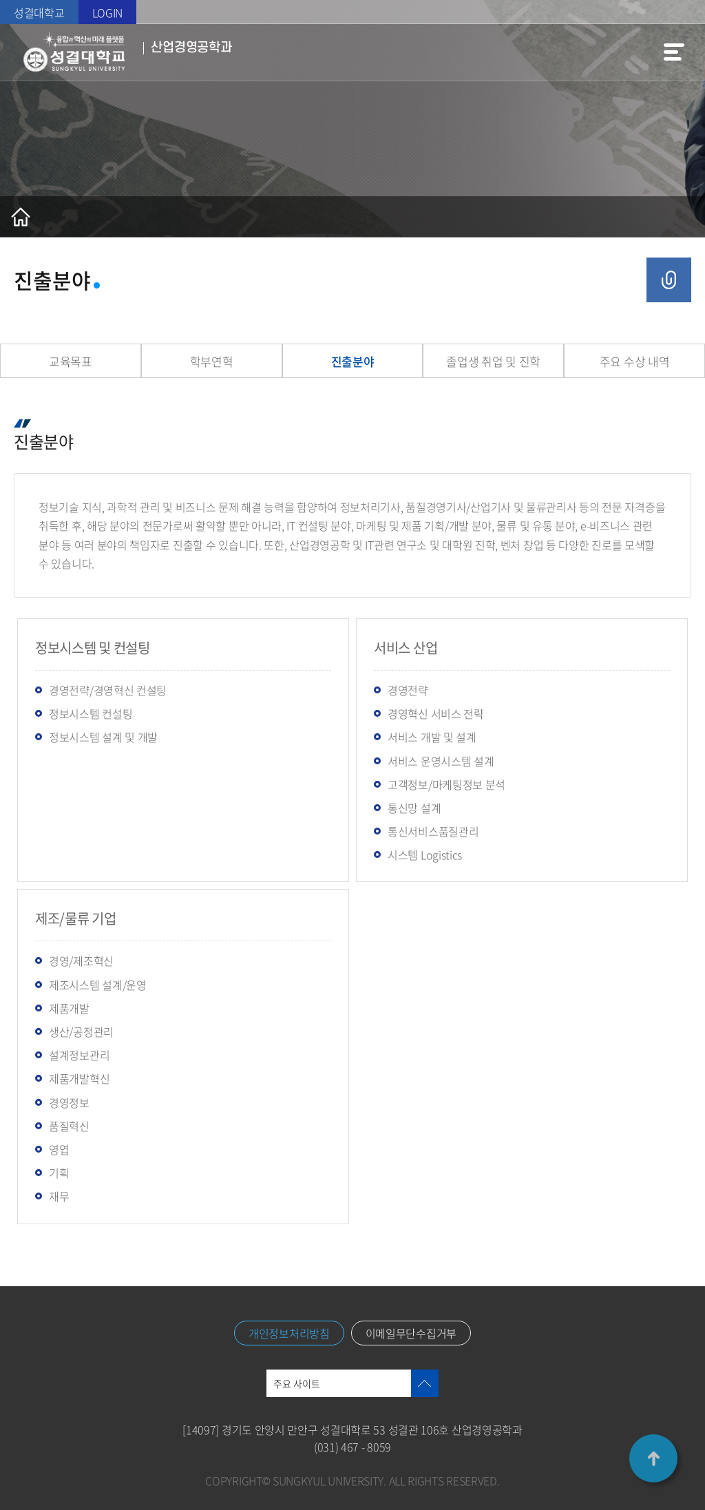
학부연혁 (211, 361)
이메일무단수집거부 (411, 1333)
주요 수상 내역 (635, 361)
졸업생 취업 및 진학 (493, 361)
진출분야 (353, 361)
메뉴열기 (674, 52)
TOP (653, 1458)
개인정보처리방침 (289, 1333)
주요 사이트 (296, 1383)
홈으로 (20, 217)
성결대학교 (39, 12)
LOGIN (107, 12)
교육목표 (70, 361)
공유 (668, 280)
